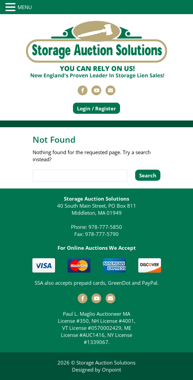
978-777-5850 (105, 226)
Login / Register (96, 108)
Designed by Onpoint (96, 369)
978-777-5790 (102, 234)
